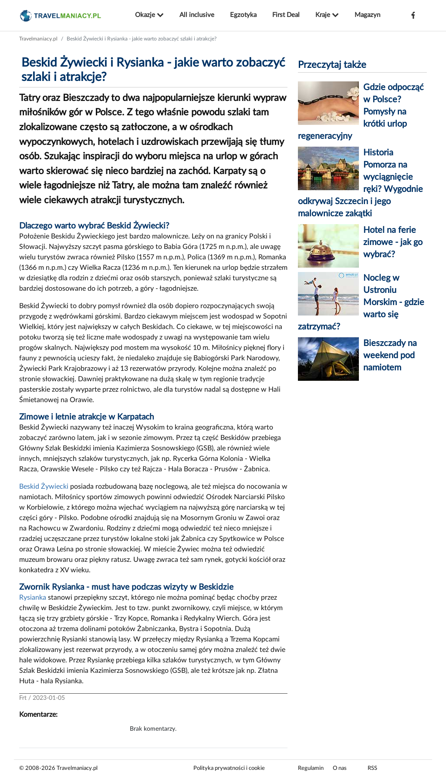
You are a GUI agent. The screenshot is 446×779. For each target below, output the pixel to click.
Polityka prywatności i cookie (229, 768)
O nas (340, 768)
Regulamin (311, 768)
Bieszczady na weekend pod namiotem (390, 355)
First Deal (286, 15)
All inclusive (196, 15)
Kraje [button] (327, 15)
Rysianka (32, 597)
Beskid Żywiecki (43, 486)
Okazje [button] (149, 15)
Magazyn (367, 15)
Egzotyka (243, 15)
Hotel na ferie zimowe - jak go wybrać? (392, 242)
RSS (372, 768)
